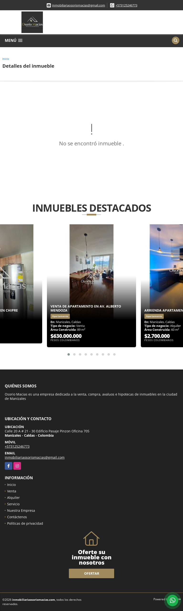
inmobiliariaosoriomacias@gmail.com (78, 5)
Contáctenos (17, 517)
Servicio (13, 504)
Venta (11, 491)
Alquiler (13, 497)
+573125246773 (126, 5)
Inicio (5, 59)
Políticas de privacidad (25, 523)
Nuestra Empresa (21, 510)
